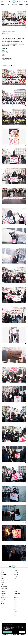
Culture (2, 578)
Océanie (15, 599)
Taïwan (15, 607)
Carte (8, 4)
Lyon (2, 607)
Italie (15, 614)
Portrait (15, 570)
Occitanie (2, 595)
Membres (2, 4)
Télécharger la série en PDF (7, 59)
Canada (15, 601)
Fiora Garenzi (4, 33)
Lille (1, 601)
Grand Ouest (3, 593)
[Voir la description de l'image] (24, 27)
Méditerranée (16, 597)
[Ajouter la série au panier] (15, 65)
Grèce (15, 616)
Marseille (2, 603)
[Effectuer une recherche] (24, 1)
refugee (3, 54)
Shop (15, 578)
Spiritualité (3, 580)
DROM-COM (3, 599)
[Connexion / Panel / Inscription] (26, 1)
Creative (2, 582)
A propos (21, 4)
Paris (2, 605)
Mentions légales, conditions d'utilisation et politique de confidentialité (14, 634)
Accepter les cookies (7, 632)
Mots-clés (5, 48)
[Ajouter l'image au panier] (22, 27)
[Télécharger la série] (14, 65)
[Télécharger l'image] (21, 27)
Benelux (15, 605)
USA (14, 603)
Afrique (15, 591)
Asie (15, 595)
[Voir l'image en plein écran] (25, 27)
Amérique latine (17, 593)
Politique (2, 570)
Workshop (16, 576)
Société (2, 572)
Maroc (15, 610)
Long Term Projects (4, 586)
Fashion (2, 584)
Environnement (4, 574)
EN (25, 37)
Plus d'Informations (6, 629)
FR (24, 37)
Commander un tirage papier (7, 58)
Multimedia (16, 574)
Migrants (3, 55)
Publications (14, 4)
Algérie (15, 612)
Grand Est (3, 591)
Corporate (16, 572)
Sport (2, 576)
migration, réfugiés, (5, 52)
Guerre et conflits (4, 588)
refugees (3, 50)
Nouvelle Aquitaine (4, 597)
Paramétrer (22, 632)
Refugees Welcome (5, 51)
